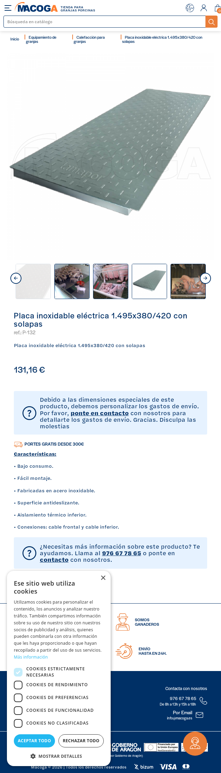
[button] (59, 755)
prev (15, 278)
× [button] (102, 578)
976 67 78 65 (121, 553)
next (205, 278)
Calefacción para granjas (89, 39)
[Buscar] (104, 22)
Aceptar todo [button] (34, 741)
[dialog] (59, 668)
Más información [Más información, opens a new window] (31, 657)
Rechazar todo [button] (81, 741)
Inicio (14, 38)
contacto (54, 559)
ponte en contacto (100, 413)
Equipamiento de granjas (41, 39)
